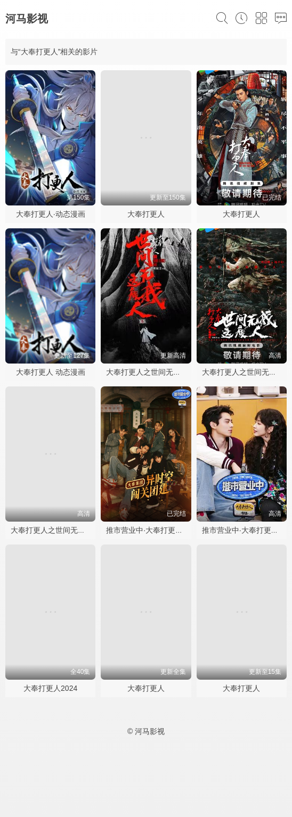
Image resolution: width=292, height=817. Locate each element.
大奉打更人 (146, 214)
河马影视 (26, 18)
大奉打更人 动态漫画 (50, 372)
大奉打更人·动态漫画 (50, 214)
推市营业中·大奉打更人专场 (152, 530)
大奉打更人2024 (50, 688)
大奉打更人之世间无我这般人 (154, 372)
